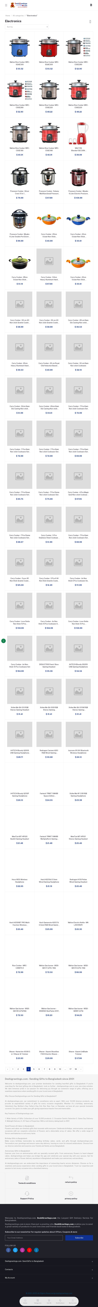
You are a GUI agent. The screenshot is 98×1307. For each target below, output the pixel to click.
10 (60, 1069)
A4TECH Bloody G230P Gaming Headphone (19, 795)
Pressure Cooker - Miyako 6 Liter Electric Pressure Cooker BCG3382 (78, 192)
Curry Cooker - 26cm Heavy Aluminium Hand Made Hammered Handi (20, 364)
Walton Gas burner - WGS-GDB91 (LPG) (78, 1010)
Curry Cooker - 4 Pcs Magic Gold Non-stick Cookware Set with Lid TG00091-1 (78, 493)
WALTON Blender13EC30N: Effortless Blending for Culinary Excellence (78, 149)
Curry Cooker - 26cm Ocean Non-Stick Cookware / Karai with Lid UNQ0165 (49, 235)
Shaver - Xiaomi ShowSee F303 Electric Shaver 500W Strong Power (49, 1053)
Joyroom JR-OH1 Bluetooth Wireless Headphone (78, 752)
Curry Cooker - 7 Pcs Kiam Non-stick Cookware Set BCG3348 (78, 407)
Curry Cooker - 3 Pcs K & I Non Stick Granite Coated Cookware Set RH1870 (49, 579)
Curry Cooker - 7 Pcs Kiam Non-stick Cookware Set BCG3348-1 (78, 536)
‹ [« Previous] (7, 1069)
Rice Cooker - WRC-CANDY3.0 (19, 967)
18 (76, 1069)
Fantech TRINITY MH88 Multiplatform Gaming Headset (49, 838)
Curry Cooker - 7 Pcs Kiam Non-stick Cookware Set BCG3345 (49, 450)
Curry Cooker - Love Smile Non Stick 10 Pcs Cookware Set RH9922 (78, 622)
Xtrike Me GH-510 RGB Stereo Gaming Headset (19, 708)
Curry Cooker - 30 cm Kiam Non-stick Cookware (78, 364)
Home (7, 16)
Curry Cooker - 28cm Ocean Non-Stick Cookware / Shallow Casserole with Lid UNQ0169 (20, 278)
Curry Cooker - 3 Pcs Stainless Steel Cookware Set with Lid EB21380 (49, 536)
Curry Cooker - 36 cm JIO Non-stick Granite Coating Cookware (20, 321)
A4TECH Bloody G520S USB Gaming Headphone (78, 665)
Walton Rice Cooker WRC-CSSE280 (78, 63)
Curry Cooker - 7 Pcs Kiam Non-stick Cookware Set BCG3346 (20, 450)
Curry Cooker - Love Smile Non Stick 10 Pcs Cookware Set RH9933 (20, 622)
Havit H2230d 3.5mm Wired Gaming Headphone (49, 881)
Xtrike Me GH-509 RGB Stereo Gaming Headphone (49, 708)
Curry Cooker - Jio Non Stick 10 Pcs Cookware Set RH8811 (49, 622)
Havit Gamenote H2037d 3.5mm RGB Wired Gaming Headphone (49, 924)
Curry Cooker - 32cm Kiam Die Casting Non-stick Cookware (20, 407)
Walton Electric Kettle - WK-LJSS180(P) (78, 924)
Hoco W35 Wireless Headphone (19, 881)
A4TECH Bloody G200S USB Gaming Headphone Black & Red (19, 752)
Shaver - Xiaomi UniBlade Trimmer (78, 1053)
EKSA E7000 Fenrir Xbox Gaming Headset (49, 665)
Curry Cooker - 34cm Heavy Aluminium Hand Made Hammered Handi (49, 278)
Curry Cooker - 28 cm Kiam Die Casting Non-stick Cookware (78, 321)
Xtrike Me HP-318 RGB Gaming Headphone (78, 795)
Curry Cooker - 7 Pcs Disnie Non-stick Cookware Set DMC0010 (19, 536)
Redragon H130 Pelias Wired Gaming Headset (78, 881)
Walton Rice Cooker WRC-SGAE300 (20, 63)
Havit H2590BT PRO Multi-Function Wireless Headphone (19, 924)
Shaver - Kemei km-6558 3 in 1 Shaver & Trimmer (19, 1053)
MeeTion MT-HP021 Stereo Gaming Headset (78, 838)
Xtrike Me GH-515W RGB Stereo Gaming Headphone (78, 708)
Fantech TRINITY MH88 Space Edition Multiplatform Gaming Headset (49, 795)
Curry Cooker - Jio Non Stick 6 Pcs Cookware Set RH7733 (78, 579)
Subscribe (79, 1238)
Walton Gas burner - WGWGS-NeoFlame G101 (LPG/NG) (49, 1010)
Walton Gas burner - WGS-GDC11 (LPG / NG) (49, 967)
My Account (10, 1278)
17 (70, 1069)
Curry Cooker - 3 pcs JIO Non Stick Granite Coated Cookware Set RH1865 (19, 579)
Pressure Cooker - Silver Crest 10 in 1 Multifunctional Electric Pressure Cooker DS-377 (20, 192)
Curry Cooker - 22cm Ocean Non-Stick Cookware (78, 235)
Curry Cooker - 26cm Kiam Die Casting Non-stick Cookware (49, 407)
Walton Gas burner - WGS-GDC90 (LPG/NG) (20, 1010)
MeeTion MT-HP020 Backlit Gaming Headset (19, 838)
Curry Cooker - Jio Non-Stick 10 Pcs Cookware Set (19, 665)
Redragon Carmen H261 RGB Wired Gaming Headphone (49, 752)
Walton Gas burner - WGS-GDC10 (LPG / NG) (78, 967)
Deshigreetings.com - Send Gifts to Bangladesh (24, 1261)
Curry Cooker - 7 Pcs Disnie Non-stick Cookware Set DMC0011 (49, 493)
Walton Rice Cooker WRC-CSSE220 (49, 106)
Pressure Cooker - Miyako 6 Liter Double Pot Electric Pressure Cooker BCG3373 (19, 235)
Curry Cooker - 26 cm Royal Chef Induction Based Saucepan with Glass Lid (49, 364)
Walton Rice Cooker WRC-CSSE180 (20, 149)
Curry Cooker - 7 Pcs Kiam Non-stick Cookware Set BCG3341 (78, 450)
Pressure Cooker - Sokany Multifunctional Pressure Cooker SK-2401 (49, 192)
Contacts (9, 1269)
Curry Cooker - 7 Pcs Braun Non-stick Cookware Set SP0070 (19, 493)
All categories (18, 16)
